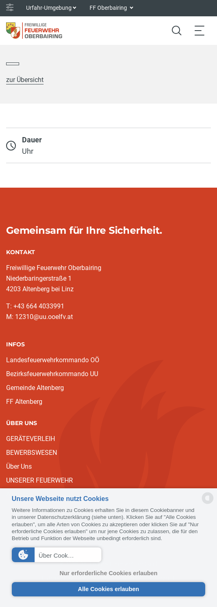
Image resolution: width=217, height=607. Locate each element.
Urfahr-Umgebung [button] (49, 7)
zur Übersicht (25, 80)
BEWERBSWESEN (31, 452)
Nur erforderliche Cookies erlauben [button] (108, 573)
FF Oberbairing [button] (109, 7)
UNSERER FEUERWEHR (39, 480)
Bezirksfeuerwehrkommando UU (52, 374)
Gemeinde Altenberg (35, 388)
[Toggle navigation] (199, 30)
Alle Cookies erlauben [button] (108, 589)
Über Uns (19, 466)
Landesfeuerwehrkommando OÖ (52, 360)
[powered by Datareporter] (207, 503)
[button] (57, 554)
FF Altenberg (24, 401)
